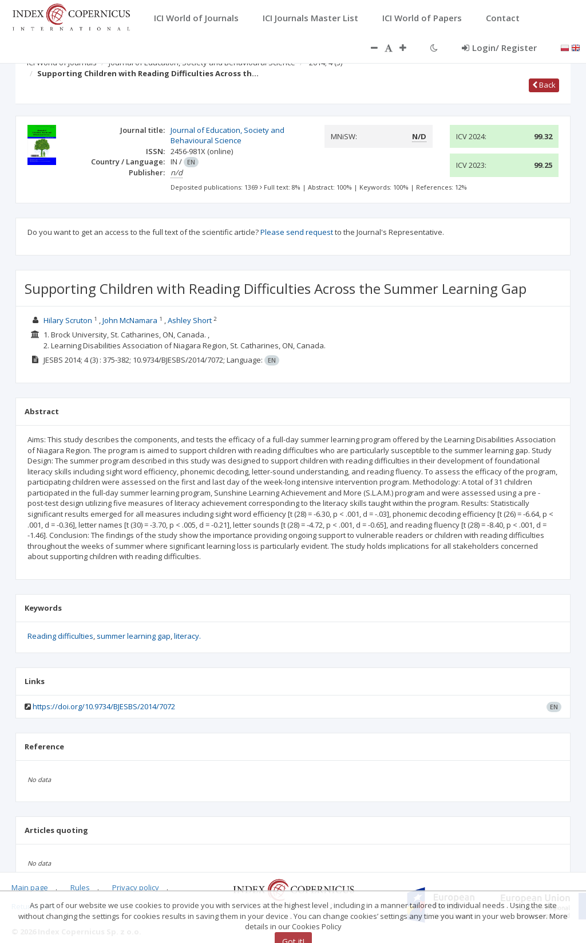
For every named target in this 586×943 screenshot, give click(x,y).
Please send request (296, 232)
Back (544, 85)
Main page (29, 887)
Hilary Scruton (67, 320)
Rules (80, 887)
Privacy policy (135, 887)
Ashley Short (190, 320)
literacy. (187, 636)
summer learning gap (134, 636)
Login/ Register (499, 47)
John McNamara (129, 320)
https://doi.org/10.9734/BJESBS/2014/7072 (104, 706)
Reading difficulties (60, 636)
